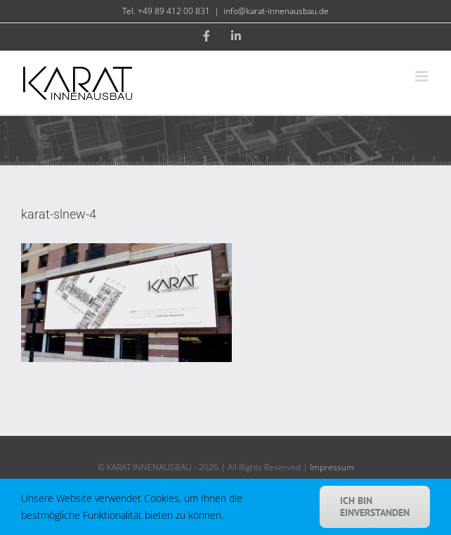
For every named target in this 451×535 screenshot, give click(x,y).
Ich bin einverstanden (375, 506)
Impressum (332, 467)
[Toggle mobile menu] (422, 76)
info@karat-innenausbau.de (276, 11)
